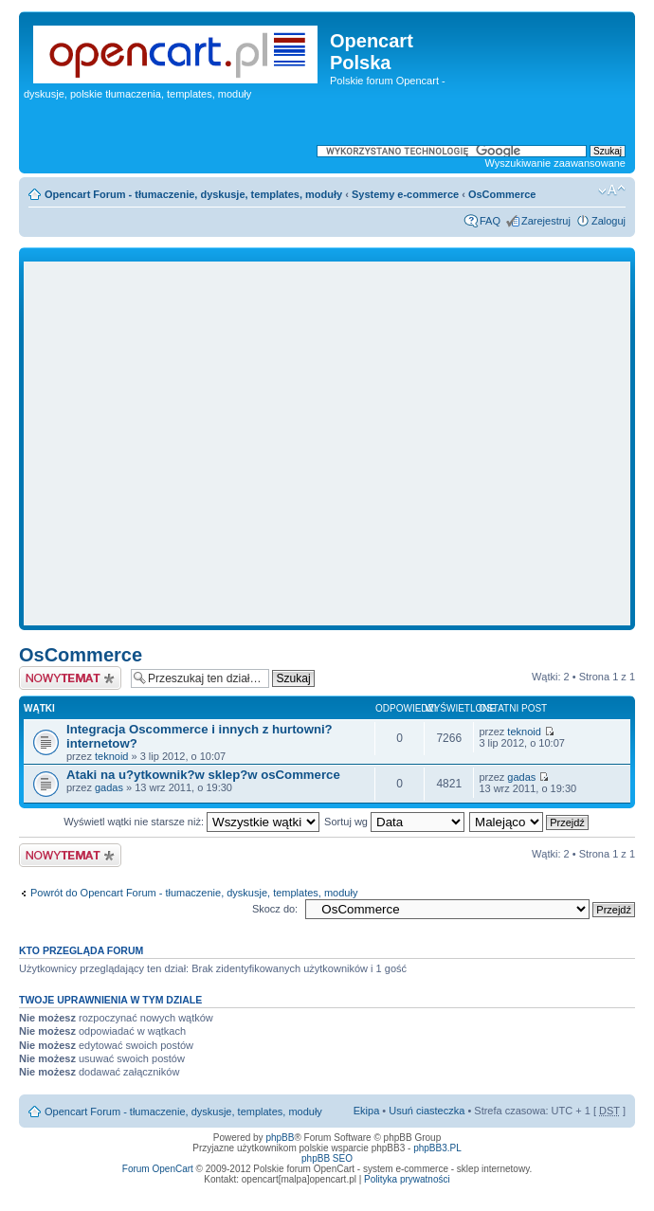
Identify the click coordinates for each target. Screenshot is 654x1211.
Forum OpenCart (157, 1169)
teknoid (111, 756)
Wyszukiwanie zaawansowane (555, 163)
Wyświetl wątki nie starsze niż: (191, 821)
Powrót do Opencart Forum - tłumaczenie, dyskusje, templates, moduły (193, 892)
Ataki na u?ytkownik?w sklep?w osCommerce (203, 775)
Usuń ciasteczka (426, 1110)
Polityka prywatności (407, 1179)
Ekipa (367, 1110)
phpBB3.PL (437, 1148)
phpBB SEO (327, 1158)
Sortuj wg (394, 821)
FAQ (490, 220)
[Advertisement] (177, 444)
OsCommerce (502, 194)
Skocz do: (275, 908)
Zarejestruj (546, 220)
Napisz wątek (70, 678)
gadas (109, 787)
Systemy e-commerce (405, 194)
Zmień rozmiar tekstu (612, 190)
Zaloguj (608, 220)
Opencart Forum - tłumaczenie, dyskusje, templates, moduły (193, 194)
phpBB (279, 1137)
